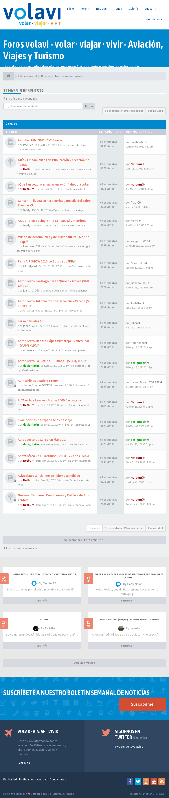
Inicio (70, 9)
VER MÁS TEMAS (84, 663)
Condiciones (58, 779)
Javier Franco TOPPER (37, 385)
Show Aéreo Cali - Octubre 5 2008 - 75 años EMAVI (53, 456)
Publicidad (10, 779)
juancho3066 (31, 290)
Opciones (94, 528)
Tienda (117, 9)
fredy (26, 210)
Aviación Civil (77, 189)
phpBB (70, 793)
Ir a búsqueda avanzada (21, 98)
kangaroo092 (31, 246)
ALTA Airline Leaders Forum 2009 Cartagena (49, 400)
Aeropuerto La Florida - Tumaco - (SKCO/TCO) (51, 361)
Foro (85, 9)
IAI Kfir (44, 619)
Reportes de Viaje (74, 210)
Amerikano (30, 350)
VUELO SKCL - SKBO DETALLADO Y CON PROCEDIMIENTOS (44, 574)
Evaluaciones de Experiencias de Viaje (45, 420)
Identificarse (154, 19)
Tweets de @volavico (129, 747)
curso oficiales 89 (30, 321)
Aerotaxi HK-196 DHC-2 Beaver (40, 140)
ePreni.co (45, 793)
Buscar (150, 9)
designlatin (31, 366)
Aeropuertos (80, 290)
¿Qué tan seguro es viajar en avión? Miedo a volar (53, 184)
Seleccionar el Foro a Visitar (84, 540)
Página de (155, 110)
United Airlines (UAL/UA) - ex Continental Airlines (129, 619)
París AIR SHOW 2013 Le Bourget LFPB (45, 261)
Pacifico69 (30, 145)
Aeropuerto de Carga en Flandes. (42, 439)
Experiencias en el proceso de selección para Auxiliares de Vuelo (129, 576)
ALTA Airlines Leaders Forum (38, 381)
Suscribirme (142, 704)
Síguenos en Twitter (131, 734)
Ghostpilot (30, 266)
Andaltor (28, 310)
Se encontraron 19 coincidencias (124, 110)
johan (26, 326)
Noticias (101, 9)
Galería (133, 9)
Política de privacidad (33, 779)
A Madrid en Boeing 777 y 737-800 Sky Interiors (52, 221)
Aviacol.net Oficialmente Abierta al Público (49, 476)
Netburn (28, 169)
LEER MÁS (42, 600)
